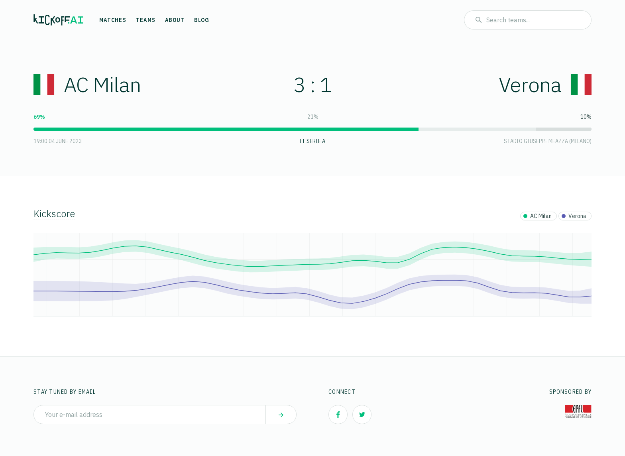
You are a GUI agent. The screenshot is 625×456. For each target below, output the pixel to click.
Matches (112, 20)
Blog (201, 20)
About (175, 20)
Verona (545, 84)
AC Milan (87, 84)
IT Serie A (312, 141)
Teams (145, 20)
